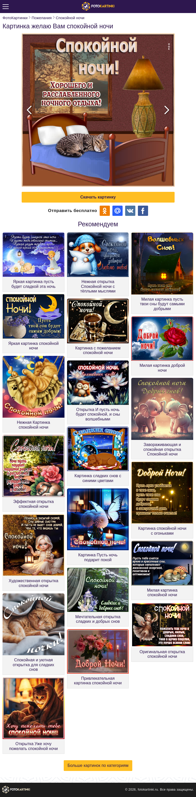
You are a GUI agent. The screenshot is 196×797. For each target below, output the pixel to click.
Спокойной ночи (70, 18)
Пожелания (42, 18)
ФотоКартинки (15, 18)
